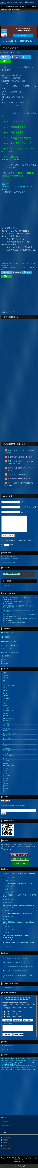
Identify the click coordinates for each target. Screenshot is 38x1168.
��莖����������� (13, 1016)
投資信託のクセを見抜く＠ (17, 474)
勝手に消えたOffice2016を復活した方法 (14, 962)
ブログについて (7, 781)
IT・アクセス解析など (9, 756)
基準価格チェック (8, 728)
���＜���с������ (13, 1014)
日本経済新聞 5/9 (7, 636)
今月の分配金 (6, 748)
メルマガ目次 (33, 7)
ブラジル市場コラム (8, 750)
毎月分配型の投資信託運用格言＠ (12, 623)
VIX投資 (5, 771)
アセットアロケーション (9, 733)
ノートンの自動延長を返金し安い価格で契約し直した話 (18, 966)
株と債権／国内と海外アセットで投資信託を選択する (16, 1058)
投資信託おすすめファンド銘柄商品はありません (15, 1067)
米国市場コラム (7, 788)
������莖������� (13, 1012)
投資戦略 (5, 715)
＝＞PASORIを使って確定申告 (9, 558)
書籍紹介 (5, 763)
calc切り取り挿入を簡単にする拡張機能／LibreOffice (18, 905)
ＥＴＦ (5, 743)
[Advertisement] (16, 18)
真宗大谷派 (6, 698)
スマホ (5, 700)
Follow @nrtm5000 (7, 1125)
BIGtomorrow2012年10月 (9, 641)
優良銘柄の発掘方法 (8, 718)
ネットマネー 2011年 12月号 (10, 645)
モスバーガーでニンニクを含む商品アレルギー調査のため (19, 873)
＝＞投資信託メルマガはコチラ (14, 192)
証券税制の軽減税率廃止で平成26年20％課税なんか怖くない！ (19, 1066)
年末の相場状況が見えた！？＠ (19, 478)
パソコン (5, 683)
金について (6, 791)
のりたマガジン (24, 7)
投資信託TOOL (7, 720)
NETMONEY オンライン (9, 648)
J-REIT (5, 758)
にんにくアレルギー (8, 685)
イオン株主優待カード (7, 1045)
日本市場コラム (7, 783)
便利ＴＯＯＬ (21, 863)
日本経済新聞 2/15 (7, 656)
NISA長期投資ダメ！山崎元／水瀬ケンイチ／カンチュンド (18, 1062)
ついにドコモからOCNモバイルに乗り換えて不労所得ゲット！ (19, 976)
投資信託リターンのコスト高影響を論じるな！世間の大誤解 (18, 1060)
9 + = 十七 (7, 544)
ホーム (3, 7)
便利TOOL (6, 680)
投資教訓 (5, 713)
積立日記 (5, 773)
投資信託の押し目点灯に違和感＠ (20, 457)
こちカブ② (5, 663)
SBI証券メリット (8, 585)
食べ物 (5, 693)
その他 (5, 705)
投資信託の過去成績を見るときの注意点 (14, 805)
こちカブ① (5, 661)
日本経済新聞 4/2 (7, 638)
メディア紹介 (6, 738)
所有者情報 (5, 1122)
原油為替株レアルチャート (10, 987)
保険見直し (6, 778)
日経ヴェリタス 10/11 (8, 632)
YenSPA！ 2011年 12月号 (10, 652)
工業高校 (5, 675)
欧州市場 (5, 786)
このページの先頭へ (20, 1166)
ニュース (5, 753)
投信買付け (6, 690)
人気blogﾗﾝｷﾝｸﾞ (16, 9)
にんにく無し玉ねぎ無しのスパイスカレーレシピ (16, 913)
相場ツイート (6, 688)
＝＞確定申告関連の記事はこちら (10, 562)
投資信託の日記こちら (19, 855)
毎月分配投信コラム (8, 710)
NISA (2, 9)
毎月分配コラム (10, 7)
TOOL (17, 7)
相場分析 (5, 678)
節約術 (5, 745)
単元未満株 (6, 761)
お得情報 (5, 730)
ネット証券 (8, 9)
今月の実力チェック (8, 776)
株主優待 (5, 768)
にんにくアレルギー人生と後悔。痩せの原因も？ (16, 883)
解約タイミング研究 (8, 766)
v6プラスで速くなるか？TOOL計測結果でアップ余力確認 (18, 942)
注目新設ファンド (8, 735)
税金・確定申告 (7, 723)
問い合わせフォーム (8, 849)
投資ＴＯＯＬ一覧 (20, 859)
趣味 (4, 740)
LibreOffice (6, 695)
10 (4, 944)
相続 (4, 703)
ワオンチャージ (10, 1049)
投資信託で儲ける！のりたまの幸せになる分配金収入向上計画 (17, 2)
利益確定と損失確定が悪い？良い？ (12, 1064)
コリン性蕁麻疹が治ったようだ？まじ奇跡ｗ (15, 958)
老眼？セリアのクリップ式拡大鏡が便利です (15, 971)
